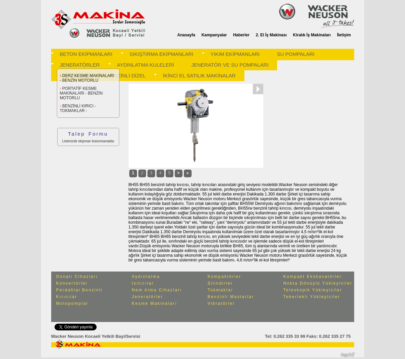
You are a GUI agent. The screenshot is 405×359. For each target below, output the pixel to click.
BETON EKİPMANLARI (86, 54)
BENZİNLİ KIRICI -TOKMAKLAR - (78, 108)
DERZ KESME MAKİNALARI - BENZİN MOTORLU (87, 78)
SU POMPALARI (295, 54)
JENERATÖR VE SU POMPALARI (230, 65)
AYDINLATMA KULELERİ (145, 65)
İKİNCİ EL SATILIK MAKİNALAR (199, 75)
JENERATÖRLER (80, 65)
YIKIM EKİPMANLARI (235, 54)
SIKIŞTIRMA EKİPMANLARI (161, 54)
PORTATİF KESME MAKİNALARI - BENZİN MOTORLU (81, 93)
